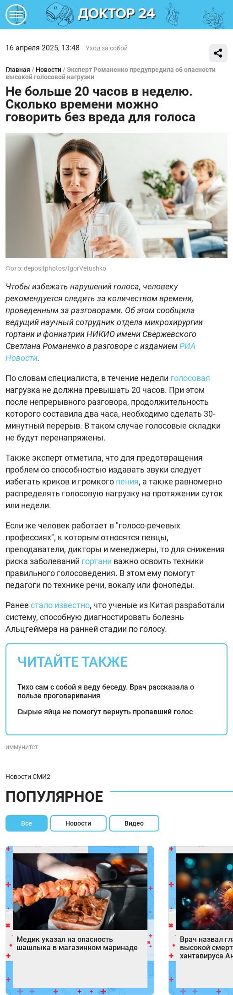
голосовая (190, 378)
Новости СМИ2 (27, 776)
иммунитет (21, 747)
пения (127, 481)
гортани (96, 561)
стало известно (60, 605)
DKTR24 (117, 14)
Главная (17, 69)
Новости (48, 69)
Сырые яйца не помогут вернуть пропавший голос (105, 711)
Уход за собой (107, 48)
